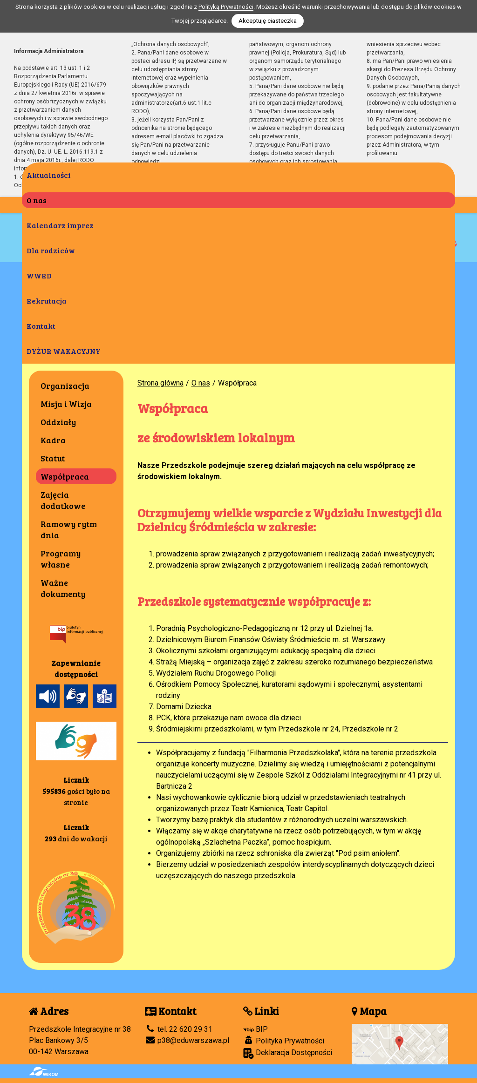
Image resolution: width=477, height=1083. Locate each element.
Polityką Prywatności (225, 6)
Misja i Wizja (66, 403)
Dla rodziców (51, 250)
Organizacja (65, 385)
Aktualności (49, 175)
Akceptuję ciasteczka (267, 20)
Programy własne (61, 559)
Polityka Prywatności (283, 1040)
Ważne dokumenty (63, 588)
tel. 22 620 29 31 (178, 1029)
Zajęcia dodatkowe (63, 500)
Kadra (53, 440)
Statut (53, 458)
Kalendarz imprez (60, 225)
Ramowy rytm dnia (69, 529)
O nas (37, 200)
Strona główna (160, 383)
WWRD (39, 275)
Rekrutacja (47, 300)
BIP (255, 1029)
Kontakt (41, 326)
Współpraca (65, 476)
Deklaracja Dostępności (287, 1053)
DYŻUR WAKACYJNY (64, 351)
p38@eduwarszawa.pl (187, 1040)
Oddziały (58, 421)
